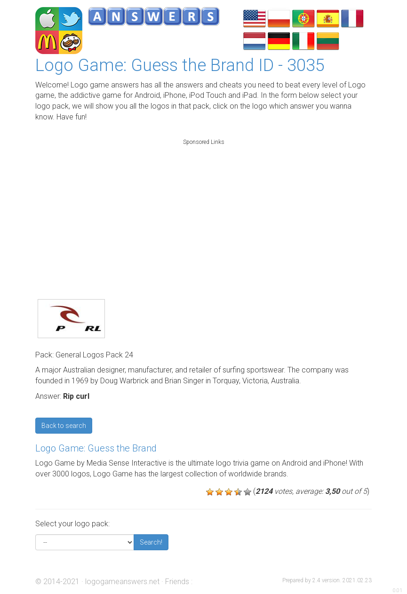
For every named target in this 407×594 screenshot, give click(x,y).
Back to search (63, 425)
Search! (151, 542)
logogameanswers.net (122, 581)
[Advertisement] (203, 209)
